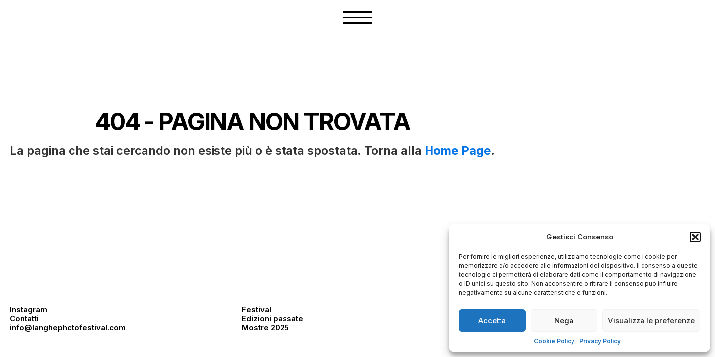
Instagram (28, 309)
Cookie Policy (554, 341)
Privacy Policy (600, 341)
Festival (256, 309)
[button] (695, 237)
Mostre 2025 (265, 327)
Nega (563, 320)
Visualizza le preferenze (651, 320)
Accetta (492, 320)
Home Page (458, 150)
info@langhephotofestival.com (68, 327)
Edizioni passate (272, 318)
